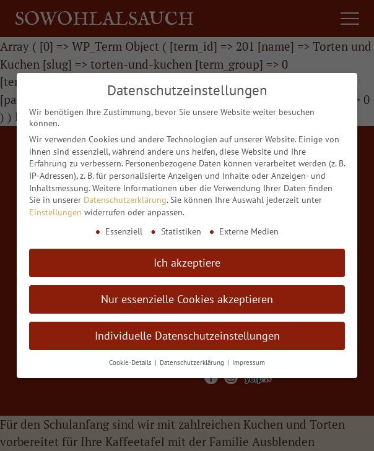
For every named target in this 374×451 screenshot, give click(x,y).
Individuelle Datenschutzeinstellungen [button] (187, 336)
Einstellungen (55, 212)
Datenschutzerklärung (125, 199)
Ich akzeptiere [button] (187, 263)
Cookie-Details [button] (131, 362)
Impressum (248, 362)
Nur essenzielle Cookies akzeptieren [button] (187, 299)
